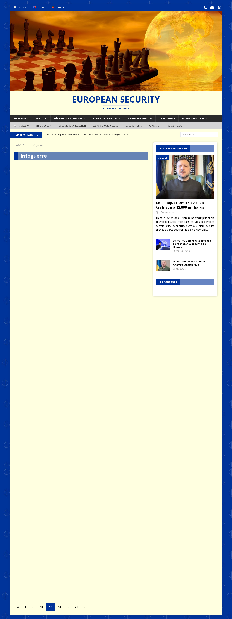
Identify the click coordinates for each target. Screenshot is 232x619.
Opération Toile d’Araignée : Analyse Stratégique (191, 262)
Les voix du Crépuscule (105, 125)
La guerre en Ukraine (173, 147)
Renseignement (138, 117)
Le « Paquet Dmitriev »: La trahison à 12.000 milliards (180, 204)
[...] (207, 229)
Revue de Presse (133, 125)
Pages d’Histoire (193, 117)
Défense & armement (68, 117)
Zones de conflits (105, 117)
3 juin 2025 (181, 268)
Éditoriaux (21, 117)
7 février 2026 (166, 211)
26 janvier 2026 (183, 250)
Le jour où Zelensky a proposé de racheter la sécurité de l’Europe (192, 243)
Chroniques (42, 125)
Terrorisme (167, 117)
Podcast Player (174, 125)
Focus (40, 117)
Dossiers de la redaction (72, 125)
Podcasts (154, 125)
